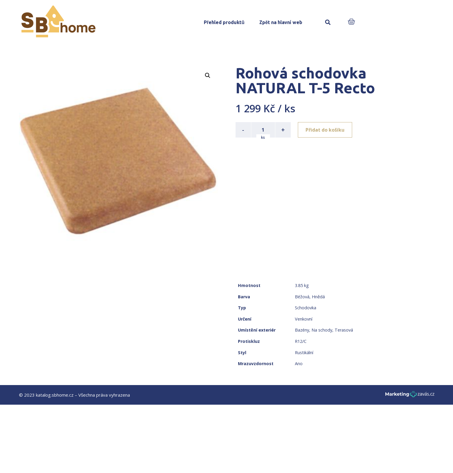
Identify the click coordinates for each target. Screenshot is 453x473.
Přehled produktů (224, 22)
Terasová (344, 330)
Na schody (321, 330)
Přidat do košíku (325, 130)
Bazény (302, 330)
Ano (299, 363)
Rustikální (304, 352)
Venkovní (303, 319)
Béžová (302, 296)
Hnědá (318, 296)
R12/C (300, 341)
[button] (328, 22)
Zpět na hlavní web (280, 22)
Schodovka (305, 307)
